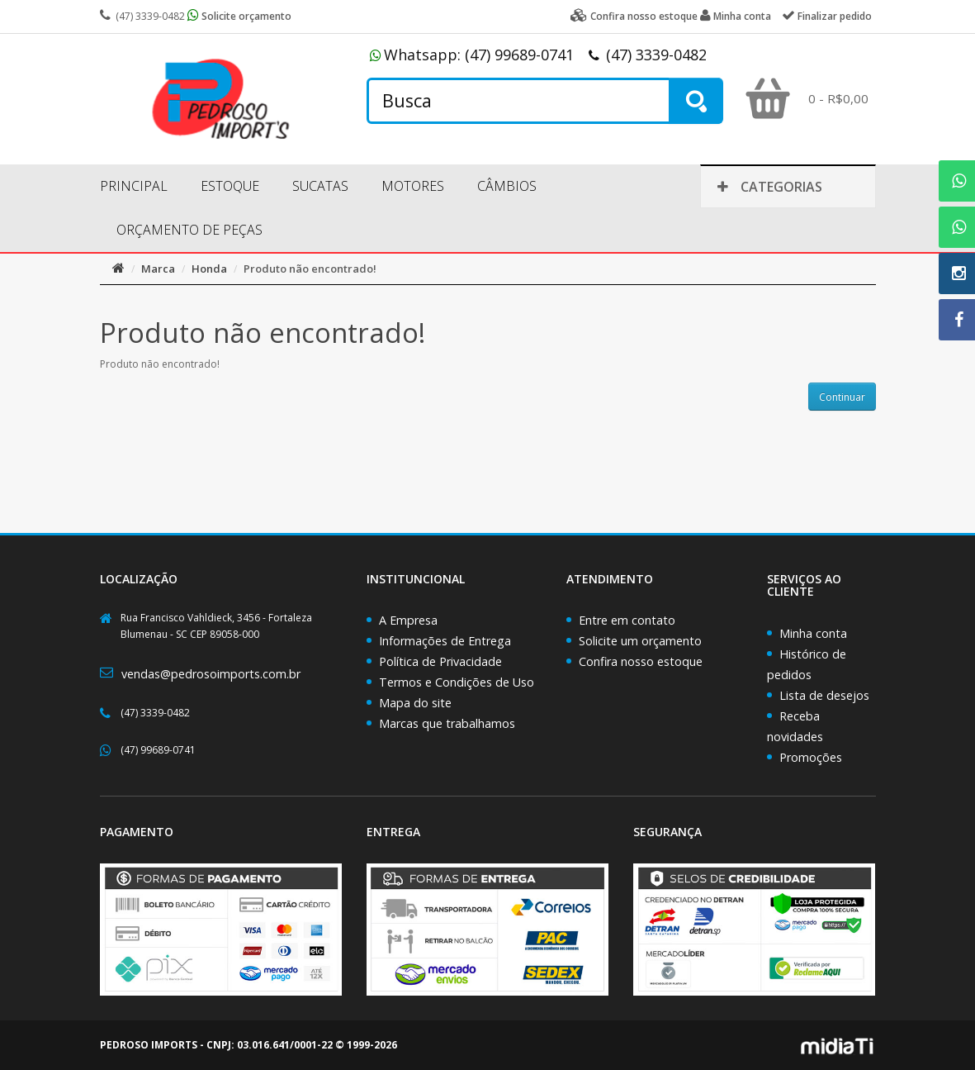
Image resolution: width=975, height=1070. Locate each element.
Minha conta (813, 633)
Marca (158, 268)
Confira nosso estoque (641, 661)
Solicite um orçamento (640, 641)
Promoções (810, 757)
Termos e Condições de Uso (456, 682)
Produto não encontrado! (310, 268)
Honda (209, 268)
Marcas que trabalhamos (447, 723)
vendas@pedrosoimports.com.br (211, 674)
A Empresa (408, 620)
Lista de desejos (824, 695)
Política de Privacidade (440, 661)
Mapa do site (415, 703)
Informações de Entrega (445, 641)
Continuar (842, 397)
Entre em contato (627, 620)
